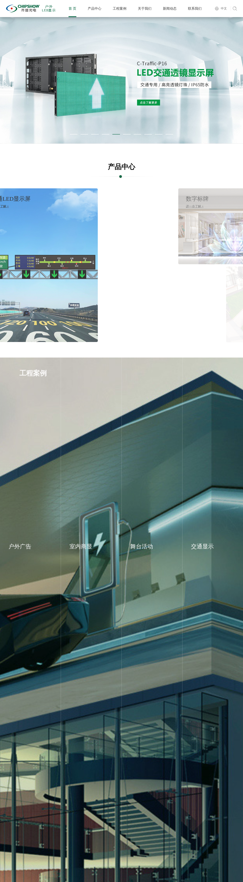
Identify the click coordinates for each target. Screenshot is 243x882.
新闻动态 (170, 8)
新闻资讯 (121, 873)
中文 (224, 8)
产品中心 (94, 8)
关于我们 (144, 8)
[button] (238, 80)
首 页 (72, 8)
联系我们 (195, 8)
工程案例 (119, 8)
